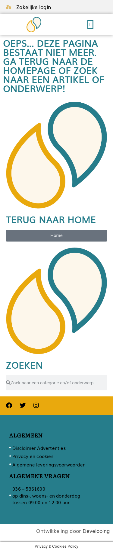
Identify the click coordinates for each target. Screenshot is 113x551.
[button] (90, 24)
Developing (96, 530)
